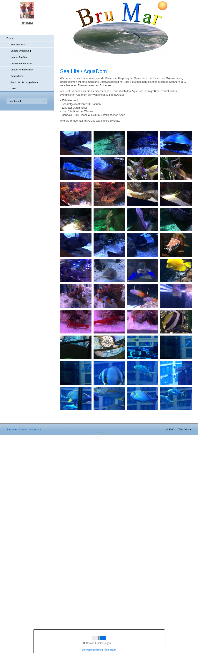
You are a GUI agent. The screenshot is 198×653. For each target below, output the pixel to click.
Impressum (36, 429)
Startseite (11, 429)
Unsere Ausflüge (19, 57)
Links (13, 88)
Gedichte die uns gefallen (24, 82)
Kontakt (23, 429)
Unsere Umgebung (20, 50)
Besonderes (16, 76)
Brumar (10, 38)
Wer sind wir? (17, 44)
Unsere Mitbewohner (21, 69)
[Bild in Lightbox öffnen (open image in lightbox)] (75, 143)
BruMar (27, 23)
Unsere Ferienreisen (21, 63)
